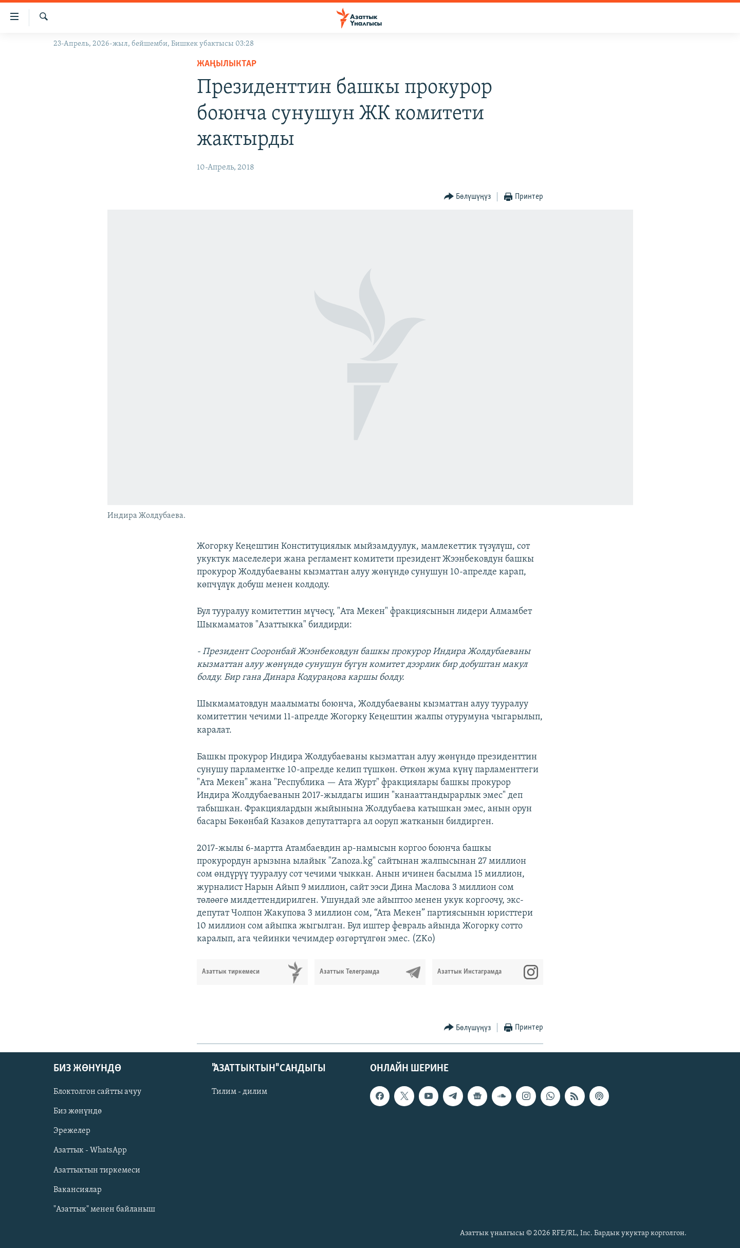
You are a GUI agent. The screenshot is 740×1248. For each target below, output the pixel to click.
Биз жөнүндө (77, 1111)
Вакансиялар (77, 1189)
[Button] (467, 197)
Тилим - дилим (239, 1092)
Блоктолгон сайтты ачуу (97, 1092)
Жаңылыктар (226, 64)
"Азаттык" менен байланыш (104, 1209)
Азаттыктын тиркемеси (96, 1170)
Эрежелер (71, 1131)
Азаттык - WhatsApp (90, 1150)
